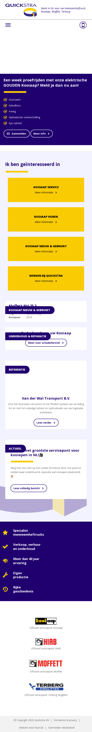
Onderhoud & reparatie (27, 336)
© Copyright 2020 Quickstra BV (31, 720)
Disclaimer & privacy (65, 720)
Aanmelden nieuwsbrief (61, 727)
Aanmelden (19, 133)
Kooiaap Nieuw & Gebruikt (29, 310)
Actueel (15, 448)
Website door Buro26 (31, 727)
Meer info (39, 133)
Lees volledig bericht (26, 488)
